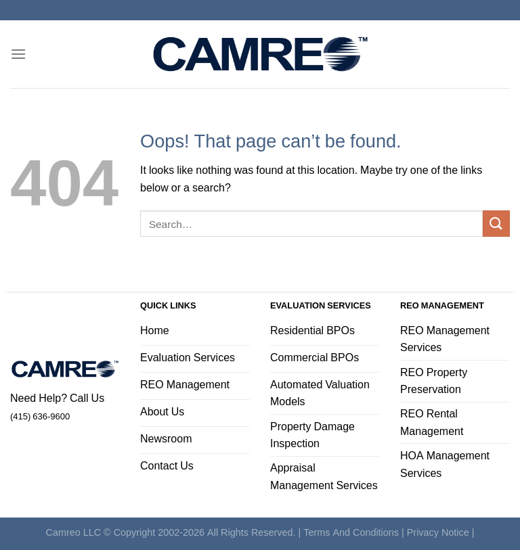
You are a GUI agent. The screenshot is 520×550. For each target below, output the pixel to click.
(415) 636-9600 (40, 416)
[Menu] (18, 53)
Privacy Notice (438, 532)
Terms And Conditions (351, 532)
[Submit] (496, 223)
